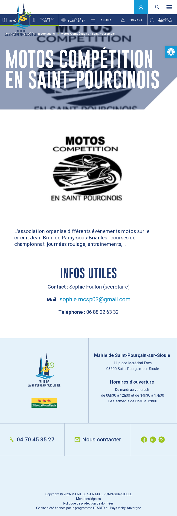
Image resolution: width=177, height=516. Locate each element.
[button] (171, 52)
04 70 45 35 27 (32, 439)
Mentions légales (88, 499)
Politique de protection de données (88, 503)
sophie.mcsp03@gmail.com (95, 299)
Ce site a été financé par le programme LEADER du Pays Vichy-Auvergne (88, 508)
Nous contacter (98, 439)
